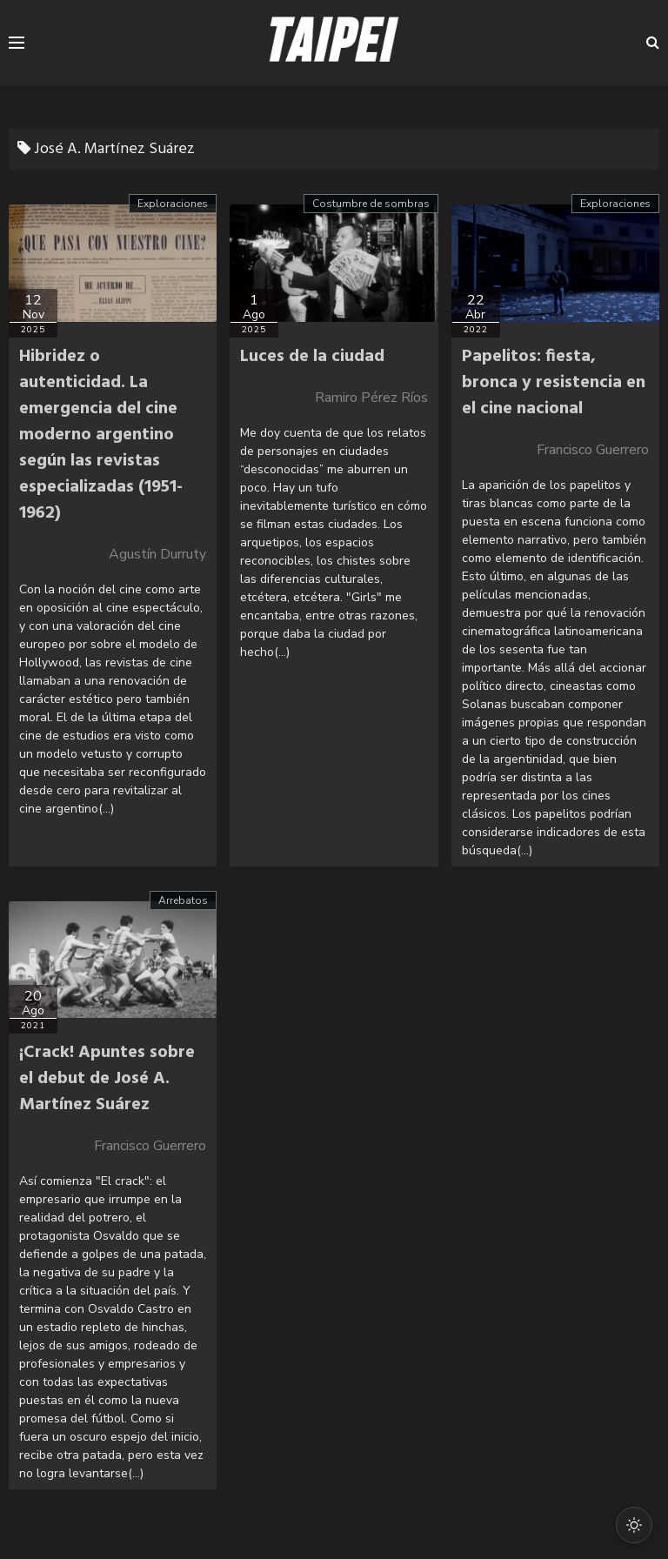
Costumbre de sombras (371, 204)
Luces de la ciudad (312, 357)
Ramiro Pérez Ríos (371, 397)
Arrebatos (183, 900)
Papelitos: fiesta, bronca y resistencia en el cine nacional (553, 383)
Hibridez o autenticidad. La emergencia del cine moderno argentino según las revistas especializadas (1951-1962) (101, 435)
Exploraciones (172, 204)
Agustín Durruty (157, 554)
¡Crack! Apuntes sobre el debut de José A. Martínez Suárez (107, 1079)
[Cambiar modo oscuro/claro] (634, 1525)
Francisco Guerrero (593, 449)
